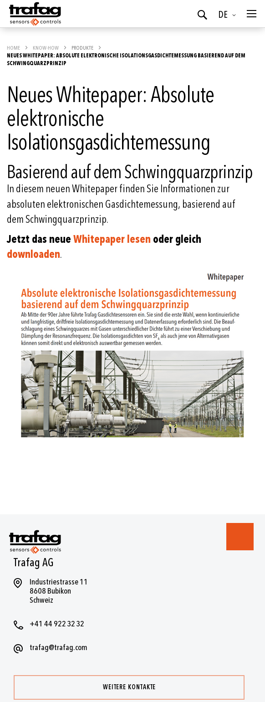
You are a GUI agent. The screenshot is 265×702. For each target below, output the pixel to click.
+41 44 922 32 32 (57, 624)
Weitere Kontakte (129, 687)
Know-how (46, 47)
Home (14, 47)
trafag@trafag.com (58, 647)
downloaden (33, 254)
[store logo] (34, 13)
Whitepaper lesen (112, 239)
